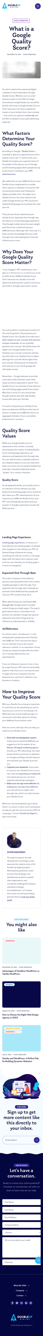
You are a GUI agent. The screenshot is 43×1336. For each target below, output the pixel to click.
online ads (30, 115)
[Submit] (38, 1260)
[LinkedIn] (26, 1303)
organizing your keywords (29, 773)
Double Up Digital (27, 813)
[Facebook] (12, 1303)
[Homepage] (21, 1318)
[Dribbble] (30, 1303)
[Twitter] (17, 1303)
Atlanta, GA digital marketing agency (22, 747)
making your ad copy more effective (22, 786)
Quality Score (28, 151)
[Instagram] (21, 1303)
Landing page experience (13, 542)
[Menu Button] (38, 6)
